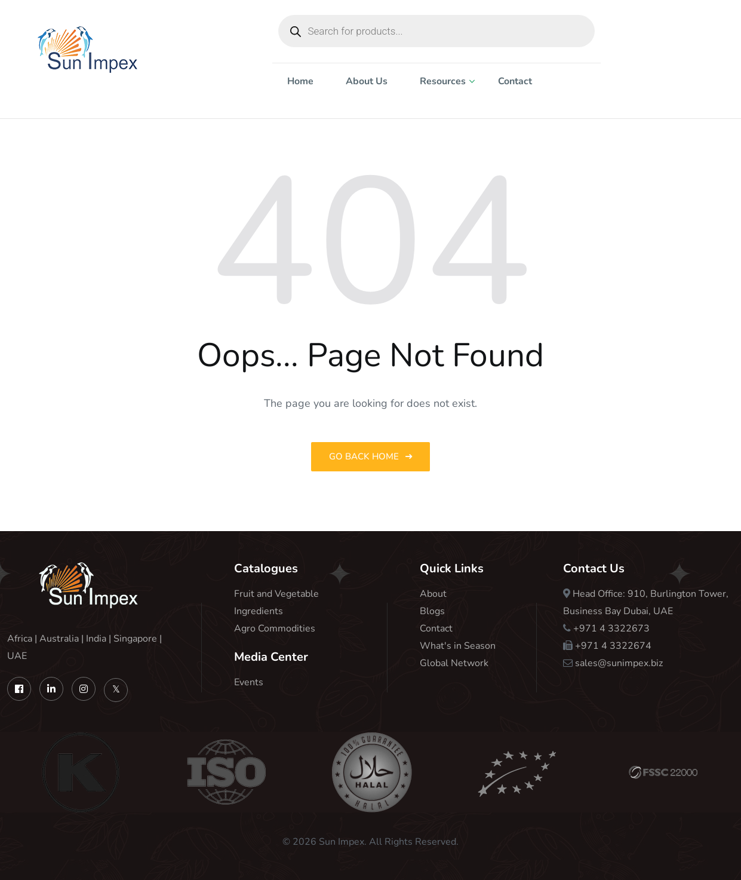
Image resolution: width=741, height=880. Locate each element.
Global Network (454, 663)
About (433, 593)
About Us (367, 81)
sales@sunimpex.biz (619, 663)
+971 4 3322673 (611, 628)
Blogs (432, 611)
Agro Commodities (274, 628)
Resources (443, 81)
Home (300, 81)
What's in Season (458, 645)
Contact (515, 81)
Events (248, 682)
